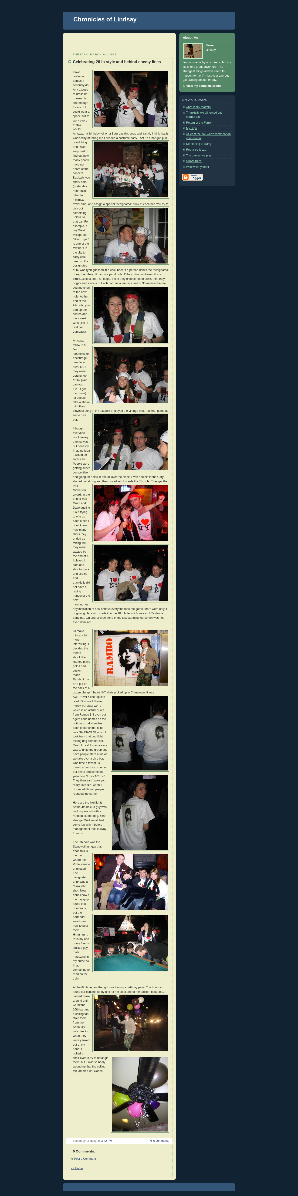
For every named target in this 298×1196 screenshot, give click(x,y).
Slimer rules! (194, 161)
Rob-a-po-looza (196, 149)
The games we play (198, 155)
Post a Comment (85, 1158)
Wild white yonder (197, 167)
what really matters (198, 107)
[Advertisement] (119, 42)
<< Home (77, 1168)
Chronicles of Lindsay (105, 19)
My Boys (191, 128)
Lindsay (211, 49)
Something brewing (198, 143)
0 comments (161, 1140)
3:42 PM (106, 1140)
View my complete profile (203, 86)
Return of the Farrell (199, 122)
